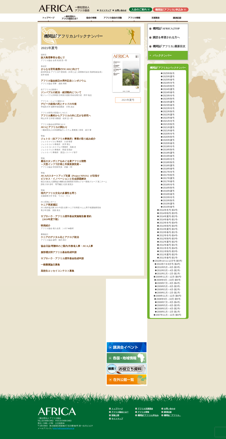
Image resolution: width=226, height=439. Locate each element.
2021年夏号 (169, 127)
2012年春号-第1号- (168, 245)
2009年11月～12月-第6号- (169, 276)
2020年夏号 (169, 140)
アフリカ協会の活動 (113, 18)
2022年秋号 (169, 111)
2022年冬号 (169, 108)
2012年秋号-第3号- (168, 238)
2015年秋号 (169, 200)
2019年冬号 (169, 146)
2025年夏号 (169, 76)
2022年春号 (169, 118)
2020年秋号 (169, 137)
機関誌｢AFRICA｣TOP (166, 28)
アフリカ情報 (143, 412)
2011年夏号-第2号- (168, 254)
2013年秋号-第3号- (168, 226)
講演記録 (177, 18)
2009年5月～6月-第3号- (169, 286)
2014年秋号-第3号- (168, 213)
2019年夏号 (169, 152)
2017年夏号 (169, 178)
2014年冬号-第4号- (168, 210)
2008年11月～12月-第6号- (169, 296)
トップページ (117, 409)
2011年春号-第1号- (168, 257)
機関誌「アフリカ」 (172, 415)
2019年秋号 (169, 149)
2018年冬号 (169, 159)
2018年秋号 (169, 162)
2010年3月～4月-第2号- (169, 270)
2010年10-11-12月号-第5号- (168, 261)
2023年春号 (169, 105)
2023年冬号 (169, 95)
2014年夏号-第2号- (168, 216)
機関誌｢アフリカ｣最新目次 (169, 46)
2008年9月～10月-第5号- (168, 299)
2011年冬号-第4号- (168, 248)
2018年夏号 (169, 165)
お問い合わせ (120, 10)
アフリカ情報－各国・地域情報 (134, 18)
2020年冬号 (169, 133)
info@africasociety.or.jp (63, 428)
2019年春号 (169, 156)
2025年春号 (169, 79)
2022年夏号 (169, 114)
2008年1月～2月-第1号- (169, 311)
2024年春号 (169, 92)
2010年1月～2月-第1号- (169, 273)
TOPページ (48, 18)
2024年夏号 (169, 89)
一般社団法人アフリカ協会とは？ (70, 18)
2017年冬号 (169, 172)
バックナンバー (162, 55)
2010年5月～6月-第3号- (169, 267)
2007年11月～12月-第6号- (169, 315)
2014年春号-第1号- (168, 219)
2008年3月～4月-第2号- (169, 308)
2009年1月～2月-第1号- (169, 292)
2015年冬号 (169, 197)
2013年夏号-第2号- (168, 229)
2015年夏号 (169, 203)
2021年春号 (169, 130)
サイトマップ (105, 10)
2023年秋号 (169, 98)
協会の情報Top (91, 18)
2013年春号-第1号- (168, 232)
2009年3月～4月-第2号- (169, 289)
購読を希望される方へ (166, 37)
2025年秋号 (169, 73)
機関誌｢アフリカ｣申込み (148, 415)
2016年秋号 (169, 187)
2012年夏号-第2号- (168, 241)
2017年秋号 (169, 175)
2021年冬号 (169, 121)
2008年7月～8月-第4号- (169, 302)
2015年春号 (169, 207)
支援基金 (155, 18)
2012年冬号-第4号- (168, 235)
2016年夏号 (169, 191)
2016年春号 (169, 194)
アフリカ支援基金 (145, 409)
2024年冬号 (169, 83)
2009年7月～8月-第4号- (169, 283)
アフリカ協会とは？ (120, 412)
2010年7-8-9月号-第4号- (169, 264)
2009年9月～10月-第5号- (168, 280)
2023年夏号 (169, 102)
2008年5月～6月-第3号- (169, 305)
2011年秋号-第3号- (168, 251)
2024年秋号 (169, 86)
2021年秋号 (169, 124)
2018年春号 (169, 168)
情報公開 (115, 415)
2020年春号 (169, 143)
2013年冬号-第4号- (168, 222)
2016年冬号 (169, 184)
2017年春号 (169, 181)
